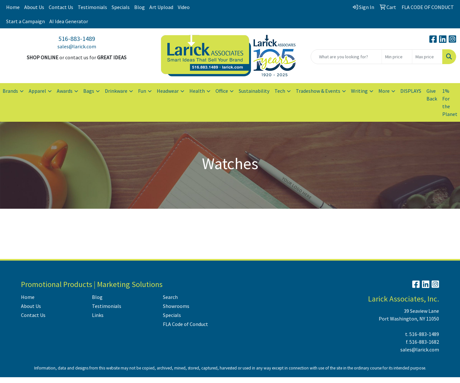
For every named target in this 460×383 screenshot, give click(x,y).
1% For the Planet (449, 102)
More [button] (384, 91)
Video (184, 7)
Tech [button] (280, 91)
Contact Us (61, 7)
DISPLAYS (410, 91)
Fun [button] (142, 91)
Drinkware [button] (116, 91)
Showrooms (176, 306)
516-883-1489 (76, 38)
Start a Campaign (25, 21)
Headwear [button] (168, 91)
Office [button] (221, 91)
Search (170, 297)
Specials (121, 7)
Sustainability (254, 91)
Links (98, 315)
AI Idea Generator (68, 21)
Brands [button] (10, 91)
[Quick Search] (346, 56)
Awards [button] (65, 91)
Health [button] (197, 91)
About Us (34, 7)
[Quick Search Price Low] (397, 56)
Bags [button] (88, 91)
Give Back (431, 95)
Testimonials (92, 7)
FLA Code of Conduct (185, 324)
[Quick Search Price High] (427, 56)
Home (13, 7)
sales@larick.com (76, 46)
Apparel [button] (37, 91)
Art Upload (161, 7)
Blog (139, 7)
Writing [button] (359, 91)
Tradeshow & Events (318, 91)
